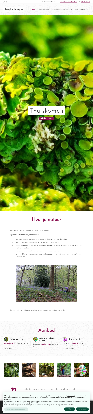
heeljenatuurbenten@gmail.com (68, 2)
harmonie (74, 344)
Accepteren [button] (82, 409)
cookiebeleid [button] (7, 399)
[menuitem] (33, 9)
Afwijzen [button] (69, 409)
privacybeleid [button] (71, 396)
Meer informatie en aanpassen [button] (16, 409)
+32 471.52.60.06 (85, 2)
